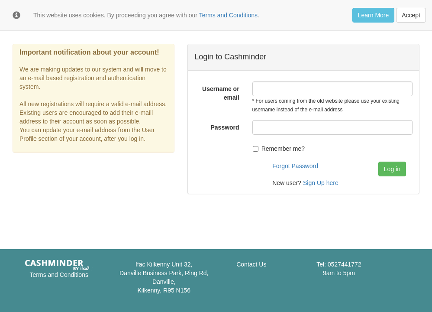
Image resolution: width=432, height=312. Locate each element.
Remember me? (279, 148)
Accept (411, 15)
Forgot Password (295, 165)
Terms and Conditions (59, 274)
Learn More (373, 15)
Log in (392, 169)
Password (224, 127)
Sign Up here (321, 182)
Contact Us (251, 264)
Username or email (220, 93)
